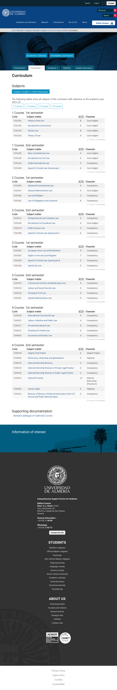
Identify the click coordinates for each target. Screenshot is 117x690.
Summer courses (57, 570)
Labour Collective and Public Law (42, 320)
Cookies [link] (59, 679)
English (96, 3)
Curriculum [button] (36, 67)
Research (44, 22)
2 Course (30, 106)
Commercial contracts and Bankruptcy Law (47, 283)
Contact (111, 3)
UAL (13, 30)
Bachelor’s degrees (57, 547)
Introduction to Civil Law (39, 158)
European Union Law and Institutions (44, 250)
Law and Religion (35, 195)
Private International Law (39, 325)
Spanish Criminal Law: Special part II (44, 260)
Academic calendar (57, 577)
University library (57, 581)
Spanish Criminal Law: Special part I (43, 233)
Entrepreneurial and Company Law (43, 218)
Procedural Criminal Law (39, 330)
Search (110, 15)
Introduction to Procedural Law (41, 223)
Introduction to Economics (39, 125)
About (84, 22)
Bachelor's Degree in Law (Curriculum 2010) (50, 30)
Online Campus (104, 23)
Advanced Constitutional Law (41, 185)
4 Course (56, 106)
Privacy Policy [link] (58, 670)
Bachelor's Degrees (24, 30)
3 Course (43, 106)
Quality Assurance (84, 67)
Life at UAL (72, 22)
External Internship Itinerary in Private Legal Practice (51, 367)
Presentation (19, 67)
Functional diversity (57, 585)
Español (87, 3)
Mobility (67, 67)
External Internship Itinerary (40, 362)
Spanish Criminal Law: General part (43, 168)
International (58, 22)
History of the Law (36, 120)
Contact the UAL (57, 532)
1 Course (17, 106)
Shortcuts (107, 10)
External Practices (35, 378)
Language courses (57, 566)
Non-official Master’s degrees (57, 559)
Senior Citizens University (57, 574)
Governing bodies (57, 604)
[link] (111, 2)
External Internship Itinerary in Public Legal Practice (50, 372)
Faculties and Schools (57, 607)
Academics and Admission (26, 22)
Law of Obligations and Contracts (42, 200)
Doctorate (57, 555)
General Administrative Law (40, 190)
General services (57, 611)
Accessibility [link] (58, 684)
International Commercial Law (41, 315)
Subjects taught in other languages (30, 91)
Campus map (57, 622)
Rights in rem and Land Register (42, 255)
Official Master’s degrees (57, 551)
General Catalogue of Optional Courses (32, 415)
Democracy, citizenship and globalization (46, 357)
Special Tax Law (35, 265)
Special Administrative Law (40, 298)
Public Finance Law (36, 228)
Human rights (34, 388)
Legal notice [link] (58, 675)
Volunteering (57, 589)
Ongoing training (57, 562)
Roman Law (33, 130)
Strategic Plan (57, 615)
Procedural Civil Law (37, 293)
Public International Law (38, 163)
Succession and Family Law (40, 335)
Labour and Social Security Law (42, 288)
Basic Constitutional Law (38, 153)
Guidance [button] (53, 67)
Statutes (57, 619)
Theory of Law (34, 135)
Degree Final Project (37, 353)
